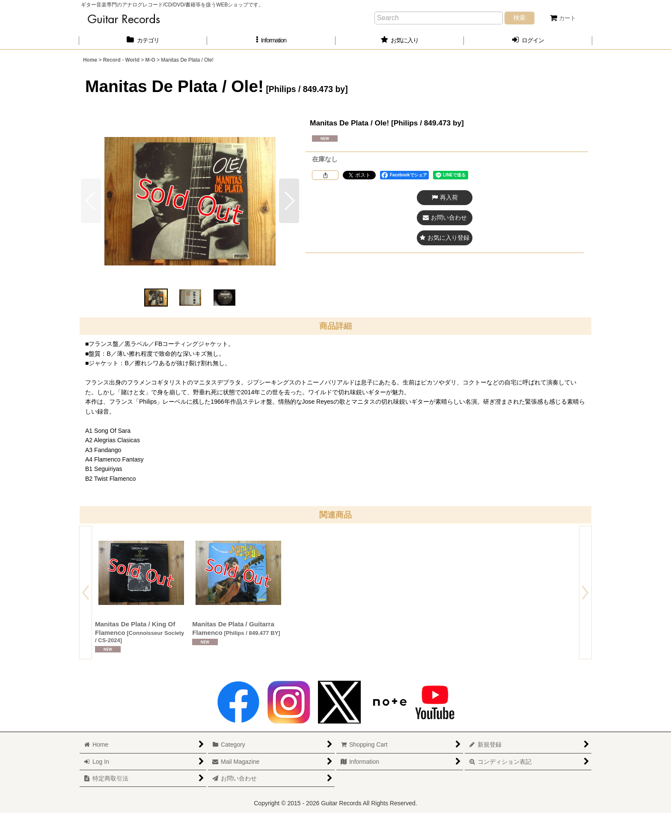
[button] (271, 40)
